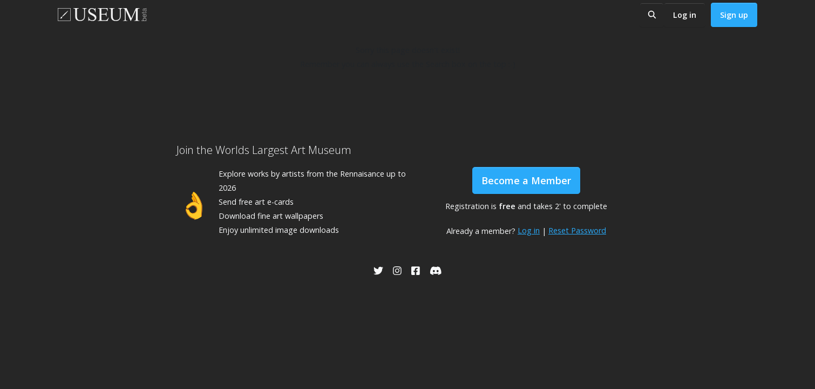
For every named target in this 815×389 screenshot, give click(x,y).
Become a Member (526, 180)
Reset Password (577, 230)
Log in (684, 15)
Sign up (734, 15)
